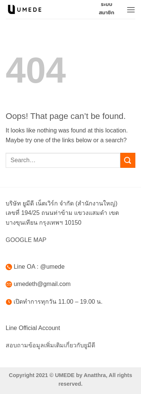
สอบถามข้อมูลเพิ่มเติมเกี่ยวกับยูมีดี (50, 345)
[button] (130, 9)
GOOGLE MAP (26, 240)
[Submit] (127, 160)
